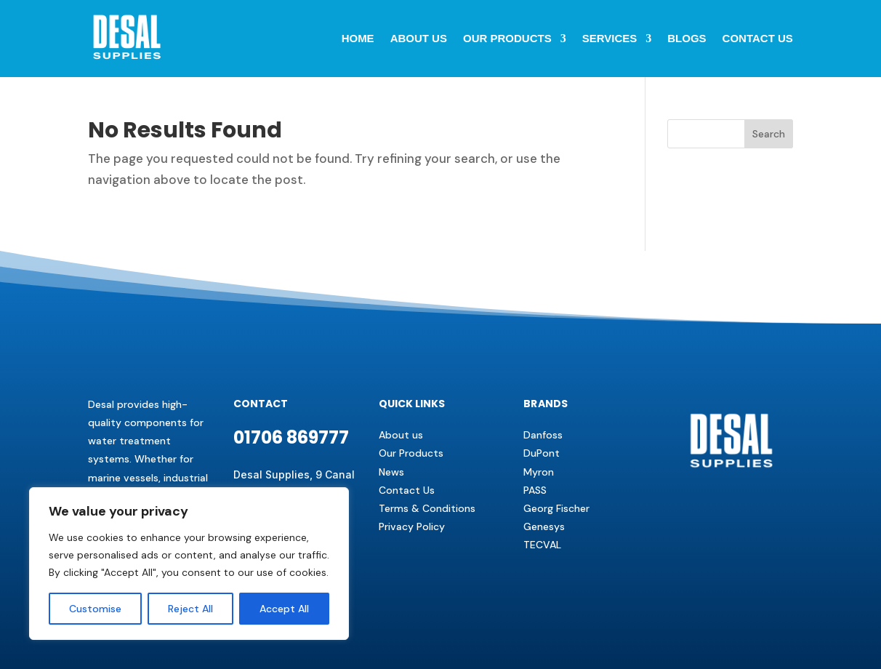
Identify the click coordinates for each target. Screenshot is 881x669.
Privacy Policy (412, 526)
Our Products (507, 38)
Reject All (190, 608)
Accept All (284, 608)
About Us (418, 38)
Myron (538, 471)
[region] (189, 563)
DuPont (541, 453)
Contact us (758, 38)
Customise (95, 608)
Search (768, 133)
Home (358, 38)
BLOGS (686, 38)
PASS (535, 490)
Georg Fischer (556, 508)
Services (609, 38)
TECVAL (542, 544)
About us (401, 434)
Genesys (544, 526)
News (391, 471)
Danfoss (543, 434)
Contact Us (407, 490)
